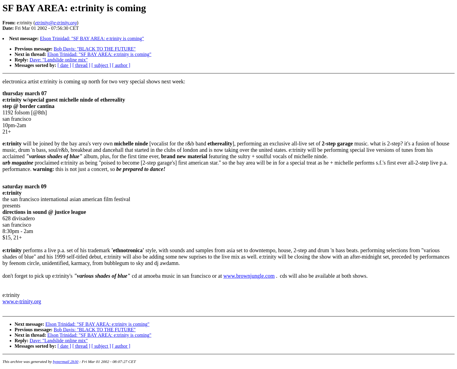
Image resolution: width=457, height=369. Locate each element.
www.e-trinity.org (21, 301)
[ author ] (121, 65)
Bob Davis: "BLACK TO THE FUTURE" (95, 48)
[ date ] (64, 65)
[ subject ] (101, 65)
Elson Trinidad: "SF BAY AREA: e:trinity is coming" (92, 38)
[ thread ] (81, 65)
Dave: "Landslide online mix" (58, 59)
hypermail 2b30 (65, 361)
